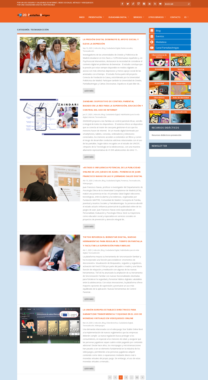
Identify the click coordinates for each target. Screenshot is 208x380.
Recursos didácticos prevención (166, 131)
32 (137, 373)
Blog (103, 44)
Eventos (156, 32)
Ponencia (124, 176)
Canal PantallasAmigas (164, 43)
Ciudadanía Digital (117, 13)
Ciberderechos (112, 319)
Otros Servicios (155, 13)
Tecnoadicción (88, 47)
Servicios (137, 13)
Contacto (175, 13)
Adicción (97, 44)
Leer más (88, 86)
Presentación (95, 13)
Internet (91, 113)
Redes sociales (127, 44)
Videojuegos (87, 179)
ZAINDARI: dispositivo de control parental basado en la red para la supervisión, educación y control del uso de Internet (113, 101)
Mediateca (157, 38)
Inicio (81, 13)
